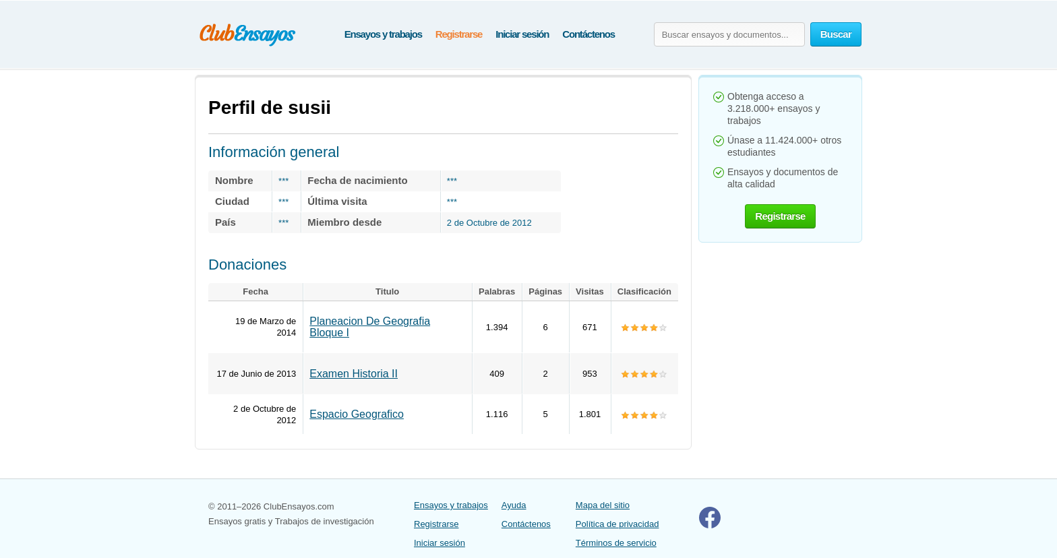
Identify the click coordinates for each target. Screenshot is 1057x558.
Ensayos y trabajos (383, 34)
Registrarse (458, 34)
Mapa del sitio (603, 505)
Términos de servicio (616, 543)
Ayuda (514, 505)
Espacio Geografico (356, 414)
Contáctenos (588, 34)
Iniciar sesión (522, 34)
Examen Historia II (353, 373)
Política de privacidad (617, 524)
